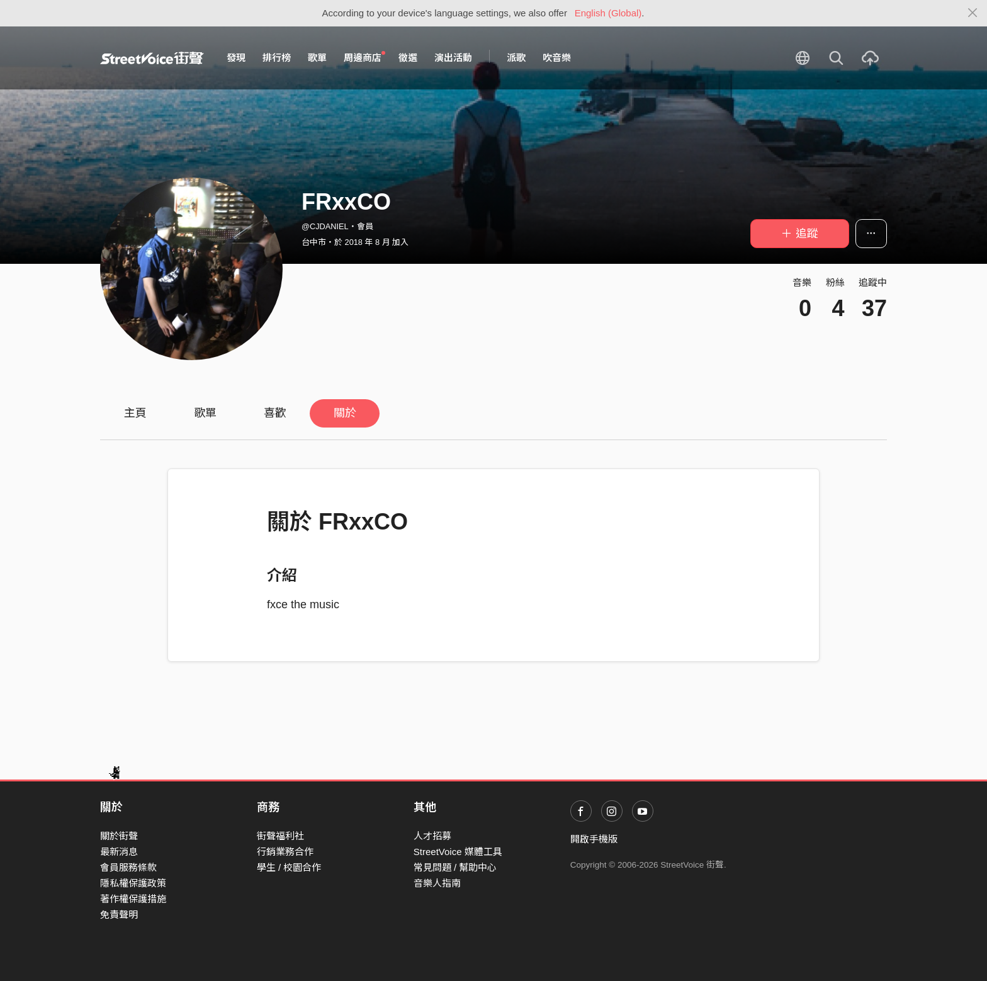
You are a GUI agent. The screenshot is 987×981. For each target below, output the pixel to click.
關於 (345, 413)
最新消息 (119, 851)
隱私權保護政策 (133, 883)
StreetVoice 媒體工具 (458, 851)
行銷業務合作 (285, 851)
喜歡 (275, 413)
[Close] (973, 13)
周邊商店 (364, 57)
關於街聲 (119, 836)
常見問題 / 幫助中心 (455, 867)
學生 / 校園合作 (289, 867)
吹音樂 (557, 57)
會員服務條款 (128, 867)
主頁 (135, 413)
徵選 (407, 57)
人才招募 (432, 836)
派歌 (516, 57)
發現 (236, 57)
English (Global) (608, 13)
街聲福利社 (280, 836)
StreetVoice (152, 58)
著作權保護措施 (133, 898)
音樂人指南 (437, 883)
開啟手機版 (594, 839)
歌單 (317, 57)
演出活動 (453, 57)
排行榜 (276, 57)
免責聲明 (119, 914)
